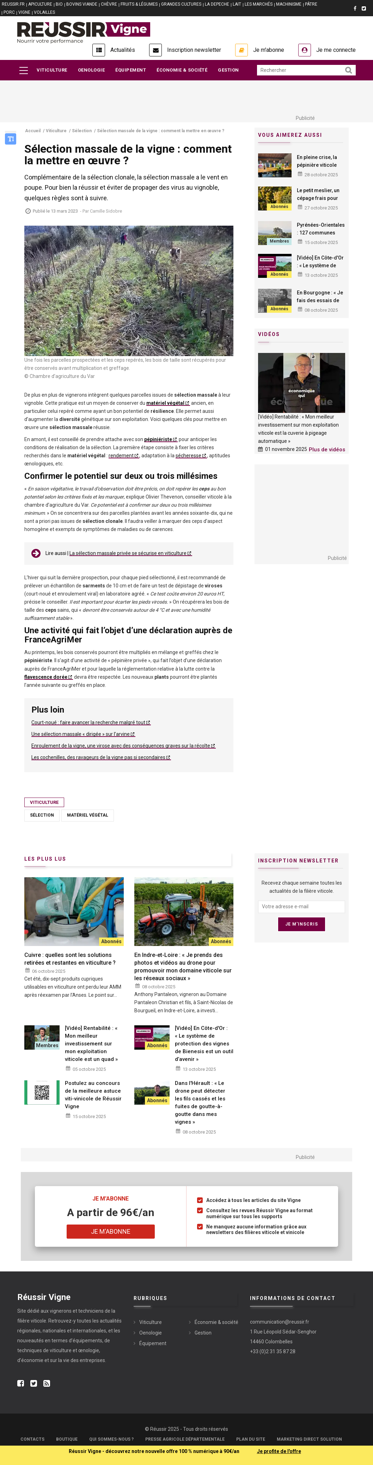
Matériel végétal (87, 815)
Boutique (67, 1439)
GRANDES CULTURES (181, 4)
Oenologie (91, 70)
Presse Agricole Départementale (185, 1439)
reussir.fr (13, 4)
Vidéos (269, 334)
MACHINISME (288, 4)
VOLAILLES (44, 12)
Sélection (42, 815)
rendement (121, 455)
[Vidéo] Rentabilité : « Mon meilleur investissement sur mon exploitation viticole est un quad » (91, 1043)
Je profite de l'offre (279, 1451)
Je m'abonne (268, 50)
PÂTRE (311, 4)
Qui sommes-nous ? (111, 1439)
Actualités (122, 50)
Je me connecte (336, 50)
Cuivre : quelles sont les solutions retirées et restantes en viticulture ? (70, 959)
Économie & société (182, 70)
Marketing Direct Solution (309, 1439)
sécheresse (188, 455)
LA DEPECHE (217, 4)
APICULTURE (40, 4)
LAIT (237, 4)
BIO (59, 4)
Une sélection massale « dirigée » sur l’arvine (80, 734)
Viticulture (52, 70)
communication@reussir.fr (279, 1322)
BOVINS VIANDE (81, 4)
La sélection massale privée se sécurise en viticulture (127, 553)
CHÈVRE (109, 4)
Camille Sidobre (106, 211)
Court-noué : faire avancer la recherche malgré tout (88, 722)
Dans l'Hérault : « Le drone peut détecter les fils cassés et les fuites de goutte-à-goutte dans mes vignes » (200, 1102)
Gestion (228, 70)
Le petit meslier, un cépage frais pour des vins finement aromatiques (318, 202)
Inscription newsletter (194, 50)
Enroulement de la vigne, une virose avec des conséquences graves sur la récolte (120, 746)
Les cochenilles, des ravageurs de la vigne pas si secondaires (98, 757)
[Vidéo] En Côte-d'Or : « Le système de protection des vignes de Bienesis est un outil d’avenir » (204, 1043)
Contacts (32, 1439)
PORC (9, 12)
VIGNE (24, 12)
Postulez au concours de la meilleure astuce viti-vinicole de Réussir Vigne (93, 1095)
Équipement (130, 70)
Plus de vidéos (327, 449)
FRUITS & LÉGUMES (139, 4)
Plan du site (250, 1439)
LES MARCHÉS (259, 4)
